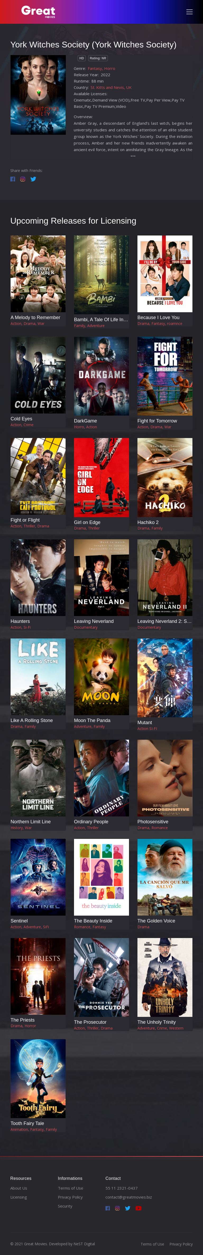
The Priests (23, 1020)
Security (65, 1206)
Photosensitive (152, 821)
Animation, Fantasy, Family (34, 1129)
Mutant (144, 722)
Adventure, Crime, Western (160, 1028)
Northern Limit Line (31, 821)
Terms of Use (70, 1188)
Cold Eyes (21, 418)
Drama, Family (150, 528)
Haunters (20, 621)
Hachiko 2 (148, 522)
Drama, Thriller (87, 528)
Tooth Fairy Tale (27, 1123)
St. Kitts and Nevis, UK (111, 87)
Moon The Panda (92, 720)
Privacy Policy (70, 1197)
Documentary (86, 627)
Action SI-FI (147, 728)
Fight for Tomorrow (157, 421)
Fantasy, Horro (101, 68)
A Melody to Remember (35, 317)
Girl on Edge (87, 522)
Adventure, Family (89, 726)
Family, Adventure (89, 325)
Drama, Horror (23, 1025)
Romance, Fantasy (90, 926)
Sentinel (19, 921)
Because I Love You (158, 317)
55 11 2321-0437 (121, 1188)
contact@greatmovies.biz (128, 1197)
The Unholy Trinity (156, 1022)
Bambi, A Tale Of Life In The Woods (111, 319)
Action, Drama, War (27, 323)
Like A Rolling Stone (32, 720)
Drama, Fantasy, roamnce (159, 323)
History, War (21, 827)
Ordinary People (91, 821)
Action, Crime (22, 424)
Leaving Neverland (94, 621)
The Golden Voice (156, 921)
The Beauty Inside (93, 921)
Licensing (18, 1197)
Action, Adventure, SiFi (30, 926)
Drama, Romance (152, 827)
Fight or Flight (25, 520)
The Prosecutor (90, 1022)
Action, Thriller (86, 827)
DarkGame (85, 421)
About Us (18, 1188)
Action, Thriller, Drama (30, 525)
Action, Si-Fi (21, 627)
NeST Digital (84, 1243)
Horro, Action (85, 426)
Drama (143, 926)
